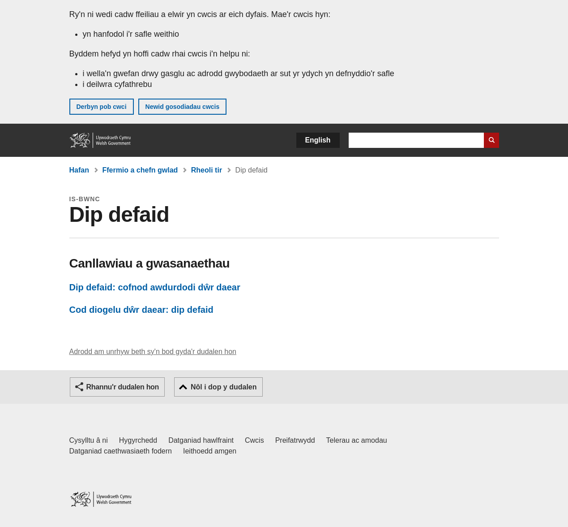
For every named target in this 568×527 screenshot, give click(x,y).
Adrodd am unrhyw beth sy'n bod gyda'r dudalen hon (152, 351)
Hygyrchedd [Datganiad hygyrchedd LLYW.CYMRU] (138, 440)
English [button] (318, 140)
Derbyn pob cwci (102, 106)
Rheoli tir (206, 170)
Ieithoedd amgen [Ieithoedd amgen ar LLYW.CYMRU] (209, 451)
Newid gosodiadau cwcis (182, 106)
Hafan (79, 170)
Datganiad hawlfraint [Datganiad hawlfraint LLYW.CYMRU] (201, 440)
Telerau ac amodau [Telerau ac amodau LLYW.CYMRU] (356, 440)
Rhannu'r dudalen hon (122, 387)
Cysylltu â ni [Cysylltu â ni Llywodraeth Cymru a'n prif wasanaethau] (88, 440)
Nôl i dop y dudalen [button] (224, 387)
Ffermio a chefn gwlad (140, 170)
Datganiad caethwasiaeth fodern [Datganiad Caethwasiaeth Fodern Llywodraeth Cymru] (120, 451)
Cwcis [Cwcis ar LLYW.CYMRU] (254, 440)
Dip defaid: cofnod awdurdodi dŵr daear (154, 287)
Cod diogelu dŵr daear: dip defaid (141, 310)
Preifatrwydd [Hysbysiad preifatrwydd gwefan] (295, 440)
